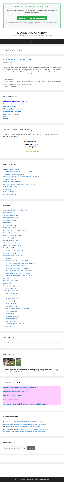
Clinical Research (8, 243)
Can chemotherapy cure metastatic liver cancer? (27, 421)
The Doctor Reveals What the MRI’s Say (16, 174)
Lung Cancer (10, 314)
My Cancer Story (8, 278)
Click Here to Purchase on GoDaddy (32, 18)
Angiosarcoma (10, 296)
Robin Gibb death (9, 189)
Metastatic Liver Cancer (32, 32)
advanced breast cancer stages (31, 81)
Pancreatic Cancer (11, 316)
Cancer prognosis (9, 220)
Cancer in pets (8, 213)
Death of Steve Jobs (9, 192)
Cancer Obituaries (9, 215)
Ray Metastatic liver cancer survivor (17, 273)
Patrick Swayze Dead (10, 194)
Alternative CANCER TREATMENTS (14, 210)
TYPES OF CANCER (9, 291)
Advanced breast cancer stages (17, 59)
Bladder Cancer (11, 298)
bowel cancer (10, 303)
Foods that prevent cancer (12, 182)
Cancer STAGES (8, 223)
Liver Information (9, 253)
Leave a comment (10, 87)
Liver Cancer (7, 248)
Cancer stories (8, 225)
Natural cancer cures (10, 187)
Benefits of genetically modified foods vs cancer (19, 184)
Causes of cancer (9, 233)
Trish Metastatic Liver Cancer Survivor (18, 276)
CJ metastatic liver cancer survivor (17, 260)
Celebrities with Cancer (11, 235)
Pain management (9, 281)
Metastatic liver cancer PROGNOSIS (17, 268)
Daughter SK (7, 424)
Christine (8, 258)
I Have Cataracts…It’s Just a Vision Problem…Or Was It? (21, 176)
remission (28, 84)
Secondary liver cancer (13, 250)
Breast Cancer (9, 79)
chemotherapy (8, 238)
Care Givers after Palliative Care (13, 230)
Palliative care (7, 283)
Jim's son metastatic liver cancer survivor (19, 263)
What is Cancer (8, 326)
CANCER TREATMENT (10, 228)
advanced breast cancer (12, 81)
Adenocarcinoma (11, 293)
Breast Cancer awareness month (16, 308)
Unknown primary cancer (14, 324)
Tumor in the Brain (9, 288)
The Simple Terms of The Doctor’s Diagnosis (17, 171)
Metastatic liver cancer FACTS (15, 266)
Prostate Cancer (11, 319)
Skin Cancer (9, 321)
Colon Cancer (10, 311)
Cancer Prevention (9, 218)
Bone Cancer (10, 301)
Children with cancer (10, 240)
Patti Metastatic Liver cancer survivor (18, 271)
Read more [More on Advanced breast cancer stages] (34, 74)
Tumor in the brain (9, 179)
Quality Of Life (8, 286)
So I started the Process (11, 169)
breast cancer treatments (16, 84)
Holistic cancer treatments (12, 245)
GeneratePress (44, 479)
